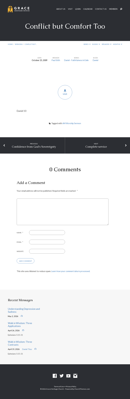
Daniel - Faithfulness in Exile (76, 60)
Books (96, 44)
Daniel (95, 60)
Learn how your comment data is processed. (70, 271)
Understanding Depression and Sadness (24, 310)
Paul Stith (55, 60)
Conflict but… (31, 44)
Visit (70, 9)
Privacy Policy (71, 386)
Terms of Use (59, 386)
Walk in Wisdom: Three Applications (20, 324)
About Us (60, 9)
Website (20, 251)
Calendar (87, 9)
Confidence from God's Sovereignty (34, 146)
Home (10, 44)
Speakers (106, 44)
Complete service (96, 146)
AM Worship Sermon (72, 123)
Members (113, 9)
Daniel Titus (27, 349)
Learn (78, 9)
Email (20, 242)
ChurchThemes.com (82, 389)
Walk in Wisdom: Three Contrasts (20, 343)
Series (87, 44)
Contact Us (101, 9)
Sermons (18, 44)
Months (117, 44)
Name (20, 233)
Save (65, 92)
